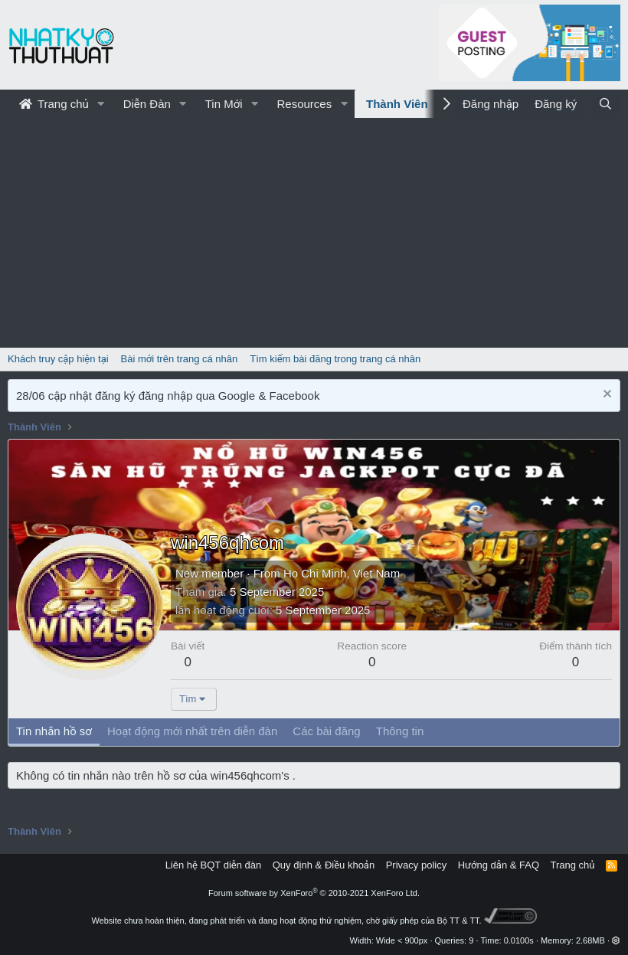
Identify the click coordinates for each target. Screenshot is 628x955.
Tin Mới (224, 103)
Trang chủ (54, 103)
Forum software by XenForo (314, 893)
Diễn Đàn (147, 103)
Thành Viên (397, 103)
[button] (101, 104)
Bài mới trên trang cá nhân (179, 359)
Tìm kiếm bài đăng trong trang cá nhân (335, 359)
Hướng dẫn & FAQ (498, 865)
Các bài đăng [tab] (326, 731)
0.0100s (519, 940)
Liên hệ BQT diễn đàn (213, 865)
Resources (304, 103)
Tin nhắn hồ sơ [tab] (54, 731)
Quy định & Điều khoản (324, 865)
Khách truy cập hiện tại (58, 359)
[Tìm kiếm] (605, 104)
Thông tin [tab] (400, 731)
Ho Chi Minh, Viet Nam (341, 573)
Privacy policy (416, 865)
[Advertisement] (314, 233)
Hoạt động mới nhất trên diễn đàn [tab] (192, 731)
